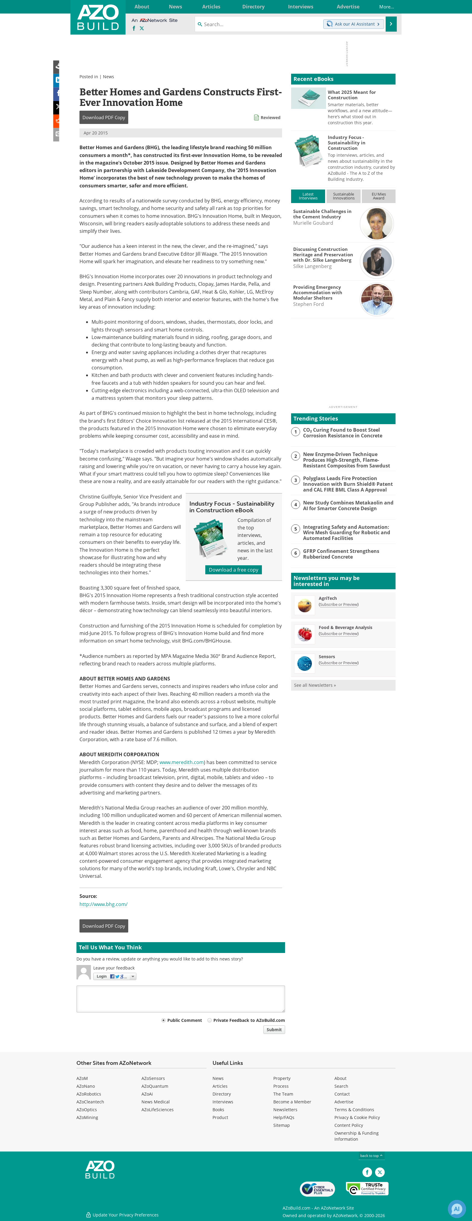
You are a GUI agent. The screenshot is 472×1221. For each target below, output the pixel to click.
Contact (342, 1094)
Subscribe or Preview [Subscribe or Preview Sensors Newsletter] (338, 662)
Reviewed (271, 117)
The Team (283, 1094)
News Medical (155, 1102)
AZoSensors (153, 1078)
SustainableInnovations (344, 196)
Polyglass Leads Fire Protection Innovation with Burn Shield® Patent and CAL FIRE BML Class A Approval (345, 484)
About (340, 1078)
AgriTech (328, 598)
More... (383, 7)
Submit (274, 1029)
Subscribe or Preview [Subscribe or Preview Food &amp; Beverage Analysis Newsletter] (338, 633)
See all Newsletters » (315, 685)
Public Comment (184, 1020)
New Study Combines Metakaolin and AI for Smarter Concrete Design (348, 505)
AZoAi (147, 1094)
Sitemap (281, 1125)
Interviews (223, 1102)
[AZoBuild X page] (141, 28)
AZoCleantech (90, 1102)
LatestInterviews (308, 196)
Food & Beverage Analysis (345, 627)
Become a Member (292, 1102)
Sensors (327, 656)
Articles (220, 1086)
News (108, 76)
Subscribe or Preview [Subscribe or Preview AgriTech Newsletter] (338, 604)
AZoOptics (86, 1109)
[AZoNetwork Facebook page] (134, 28)
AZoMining (87, 1117)
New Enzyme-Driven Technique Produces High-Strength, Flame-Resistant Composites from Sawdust (344, 460)
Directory (222, 1094)
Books (218, 1109)
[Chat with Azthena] (457, 1209)
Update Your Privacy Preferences (122, 1213)
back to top (371, 1155)
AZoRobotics (88, 1094)
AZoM (82, 1078)
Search (341, 1086)
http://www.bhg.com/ (103, 904)
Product (220, 1117)
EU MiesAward (379, 196)
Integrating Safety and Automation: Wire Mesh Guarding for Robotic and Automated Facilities (344, 532)
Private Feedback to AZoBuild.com (249, 1020)
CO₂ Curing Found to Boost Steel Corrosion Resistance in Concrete (340, 432)
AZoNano (85, 1086)
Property (281, 1078)
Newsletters (285, 1109)
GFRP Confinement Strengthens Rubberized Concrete (338, 553)
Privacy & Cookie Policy (357, 1117)
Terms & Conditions (354, 1109)
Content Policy (348, 1125)
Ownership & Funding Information (356, 1136)
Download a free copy (233, 569)
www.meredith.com (182, 762)
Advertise (343, 1102)
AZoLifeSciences (157, 1109)
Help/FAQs (283, 1117)
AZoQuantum (154, 1086)
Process (281, 1086)
